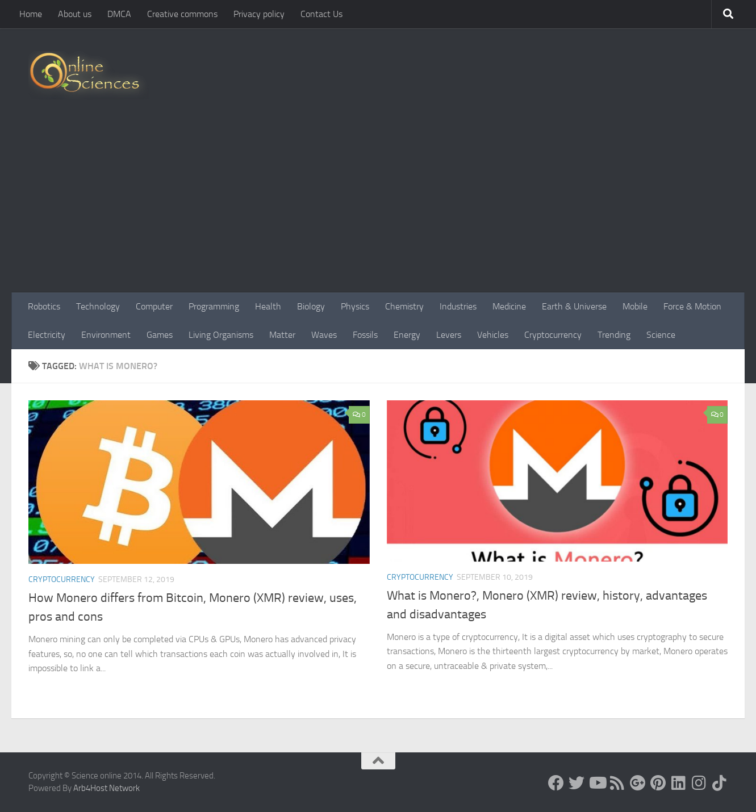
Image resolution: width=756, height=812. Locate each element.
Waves (324, 334)
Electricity (46, 334)
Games (160, 334)
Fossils (365, 334)
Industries (458, 306)
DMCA (119, 14)
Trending (614, 334)
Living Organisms (221, 334)
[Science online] (556, 783)
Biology (311, 306)
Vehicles (492, 334)
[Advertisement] (378, 207)
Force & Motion (692, 306)
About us (74, 14)
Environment (106, 334)
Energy (407, 334)
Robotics (44, 306)
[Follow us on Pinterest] (658, 783)
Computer (154, 306)
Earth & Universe (574, 306)
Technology (98, 306)
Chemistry (404, 306)
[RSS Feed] (617, 783)
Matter (282, 334)
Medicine (509, 306)
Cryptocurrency (553, 334)
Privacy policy (259, 14)
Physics (355, 306)
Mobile (635, 306)
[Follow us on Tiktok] (720, 783)
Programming (214, 306)
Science (660, 334)
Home (30, 14)
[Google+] (638, 783)
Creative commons (182, 14)
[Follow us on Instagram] (699, 783)
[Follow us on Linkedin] (679, 783)
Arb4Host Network (106, 788)
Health (268, 306)
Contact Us (321, 14)
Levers (448, 334)
